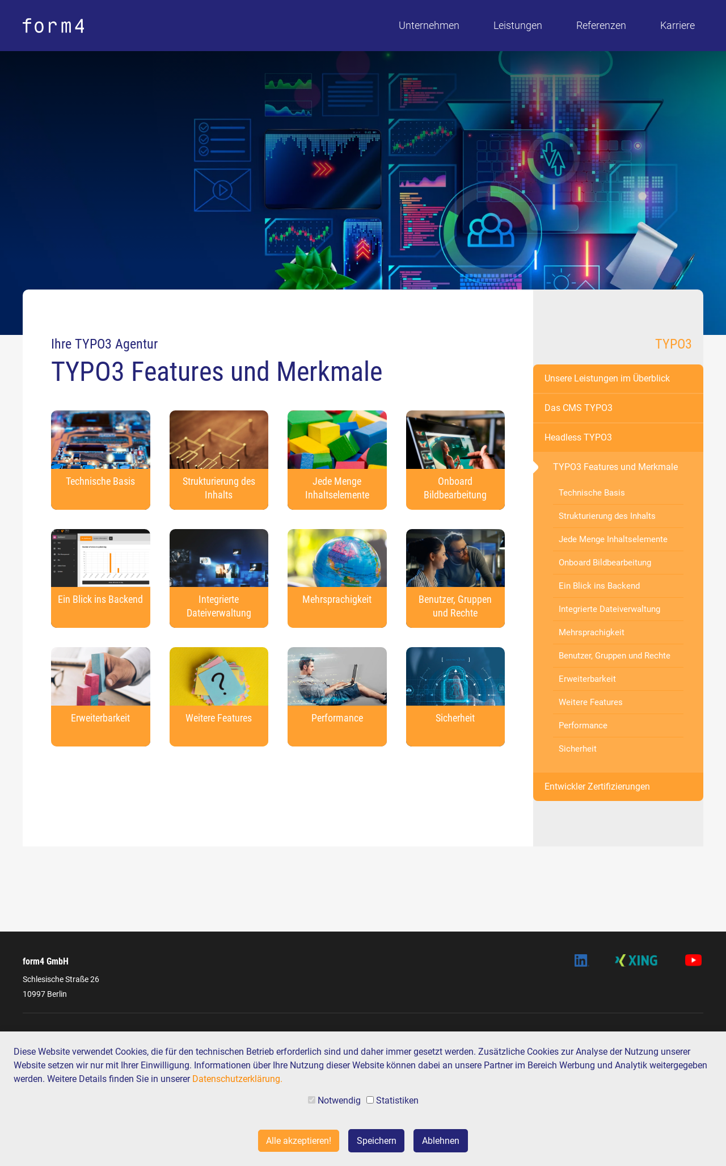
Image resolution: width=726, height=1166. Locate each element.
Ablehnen (440, 1140)
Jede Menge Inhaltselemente (613, 539)
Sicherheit (578, 749)
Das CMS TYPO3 (578, 407)
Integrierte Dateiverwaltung (609, 609)
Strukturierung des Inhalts (607, 516)
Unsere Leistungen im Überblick (607, 378)
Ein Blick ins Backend (599, 586)
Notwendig (334, 1100)
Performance (583, 725)
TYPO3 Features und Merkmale (615, 467)
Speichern (376, 1140)
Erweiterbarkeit (587, 679)
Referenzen (601, 25)
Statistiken (392, 1100)
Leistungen (517, 25)
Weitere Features (591, 702)
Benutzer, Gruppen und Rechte (614, 656)
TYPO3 (673, 344)
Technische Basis (592, 493)
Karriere (677, 25)
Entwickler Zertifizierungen (597, 786)
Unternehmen (429, 25)
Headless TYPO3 (578, 437)
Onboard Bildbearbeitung (605, 562)
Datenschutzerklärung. (237, 1078)
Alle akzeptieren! (298, 1140)
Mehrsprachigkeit (591, 632)
